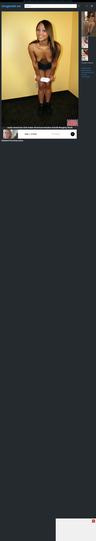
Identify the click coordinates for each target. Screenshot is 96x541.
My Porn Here (86, 68)
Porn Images (85, 77)
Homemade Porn (52, 1)
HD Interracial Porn (87, 72)
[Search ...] (50, 6)
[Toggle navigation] (92, 6)
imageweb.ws (11, 6)
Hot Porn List (40, 1)
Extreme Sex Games (66, 1)
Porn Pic (84, 75)
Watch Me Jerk (86, 70)
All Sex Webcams (29, 1)
